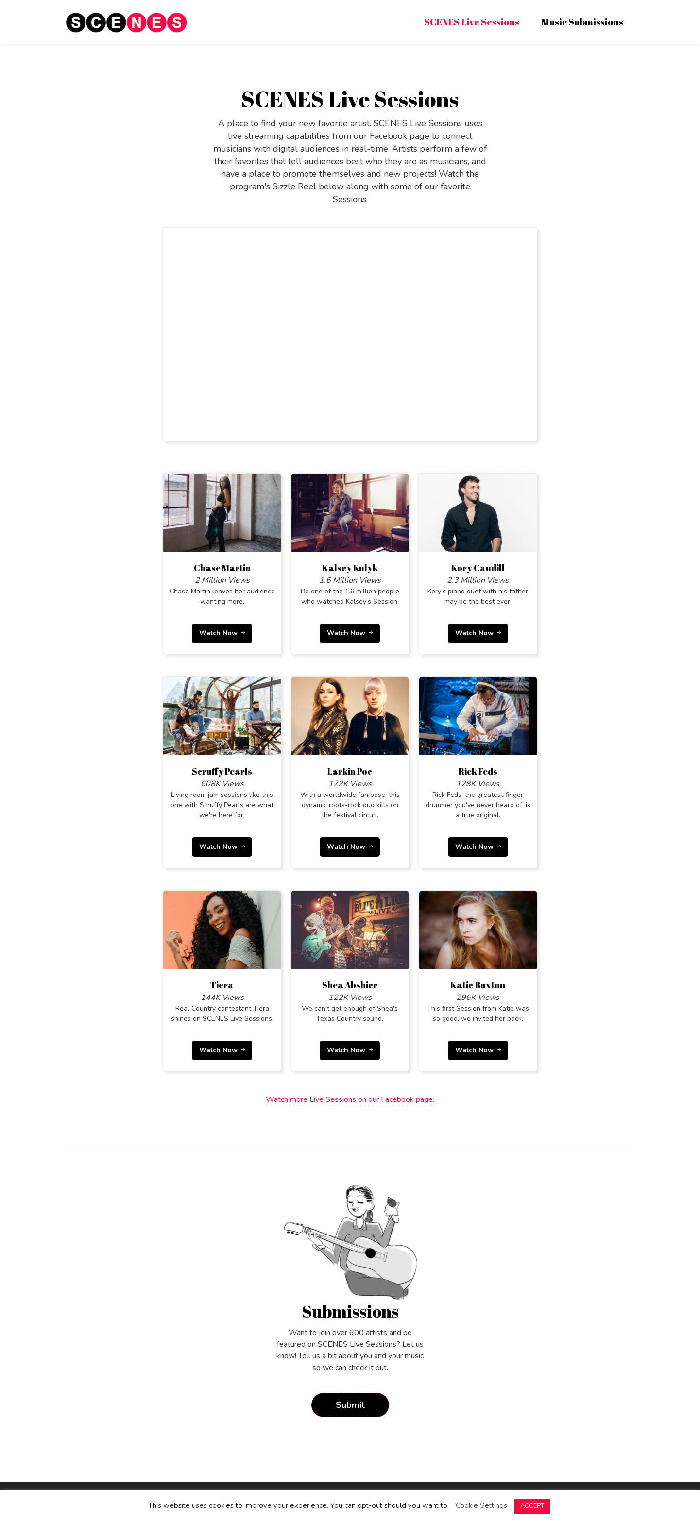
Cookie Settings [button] (481, 1505)
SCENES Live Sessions (471, 22)
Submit (350, 1401)
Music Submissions (582, 22)
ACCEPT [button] (532, 1506)
